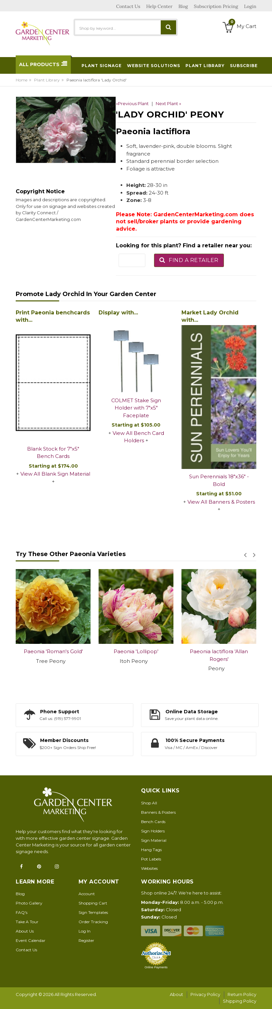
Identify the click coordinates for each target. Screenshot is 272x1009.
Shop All (149, 802)
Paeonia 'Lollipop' (136, 651)
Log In (85, 931)
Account (87, 893)
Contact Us (26, 949)
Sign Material (153, 840)
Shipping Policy (239, 1001)
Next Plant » (168, 103)
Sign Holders (153, 830)
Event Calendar (30, 940)
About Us (25, 931)
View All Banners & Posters (221, 502)
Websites (149, 868)
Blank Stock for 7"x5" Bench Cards (53, 453)
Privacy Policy (205, 994)
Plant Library (47, 79)
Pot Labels (151, 858)
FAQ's (21, 912)
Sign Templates (93, 912)
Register (86, 940)
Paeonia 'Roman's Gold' (53, 651)
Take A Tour (27, 921)
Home (21, 79)
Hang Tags (151, 849)
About (176, 994)
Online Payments (156, 967)
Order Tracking (93, 921)
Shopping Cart (93, 903)
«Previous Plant (132, 103)
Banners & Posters (158, 812)
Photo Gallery (29, 903)
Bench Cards (153, 821)
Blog (20, 893)
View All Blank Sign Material (55, 474)
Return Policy (242, 994)
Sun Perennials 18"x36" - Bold (219, 480)
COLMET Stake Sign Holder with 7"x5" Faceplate (136, 408)
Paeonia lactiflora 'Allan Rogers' (219, 655)
